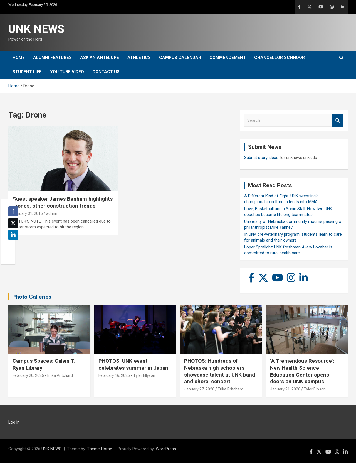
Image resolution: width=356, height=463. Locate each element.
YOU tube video (67, 71)
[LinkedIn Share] (13, 235)
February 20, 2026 (28, 375)
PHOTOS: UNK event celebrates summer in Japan (133, 364)
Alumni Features (52, 57)
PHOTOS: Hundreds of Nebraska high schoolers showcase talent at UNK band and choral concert (219, 371)
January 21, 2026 (285, 389)
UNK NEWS (36, 29)
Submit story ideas (261, 157)
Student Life (27, 71)
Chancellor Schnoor (279, 57)
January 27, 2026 (199, 389)
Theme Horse (99, 448)
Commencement (227, 57)
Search (337, 120)
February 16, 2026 (114, 375)
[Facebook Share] (13, 211)
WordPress (166, 448)
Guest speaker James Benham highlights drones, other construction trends (63, 202)
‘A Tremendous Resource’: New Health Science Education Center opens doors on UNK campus (302, 371)
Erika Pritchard (60, 375)
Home (19, 57)
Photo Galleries (31, 296)
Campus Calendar (180, 57)
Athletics (139, 57)
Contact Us (106, 71)
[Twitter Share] (13, 223)
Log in (13, 422)
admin (51, 213)
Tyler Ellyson (144, 375)
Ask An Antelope (99, 57)
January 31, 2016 (28, 213)
